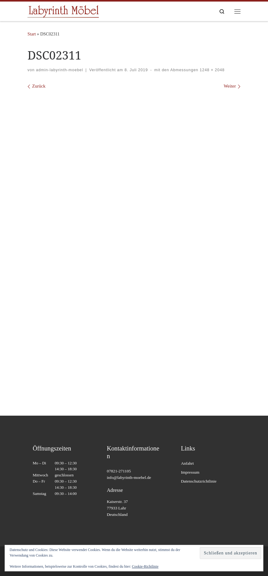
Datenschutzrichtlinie (198, 481)
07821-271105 (119, 471)
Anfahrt (187, 463)
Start (31, 33)
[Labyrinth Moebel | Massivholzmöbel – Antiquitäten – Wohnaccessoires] (63, 10)
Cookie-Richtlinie (145, 566)
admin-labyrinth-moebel (59, 70)
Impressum (190, 472)
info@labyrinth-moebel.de (129, 477)
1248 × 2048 (211, 70)
